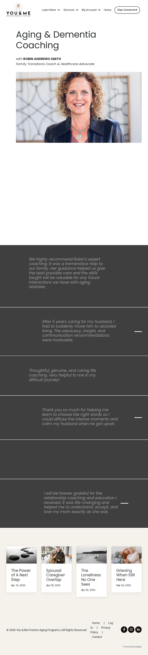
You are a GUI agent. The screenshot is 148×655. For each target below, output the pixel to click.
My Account (90, 10)
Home (107, 10)
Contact (97, 637)
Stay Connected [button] (127, 9)
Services (70, 10)
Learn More (50, 10)
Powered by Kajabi (132, 646)
